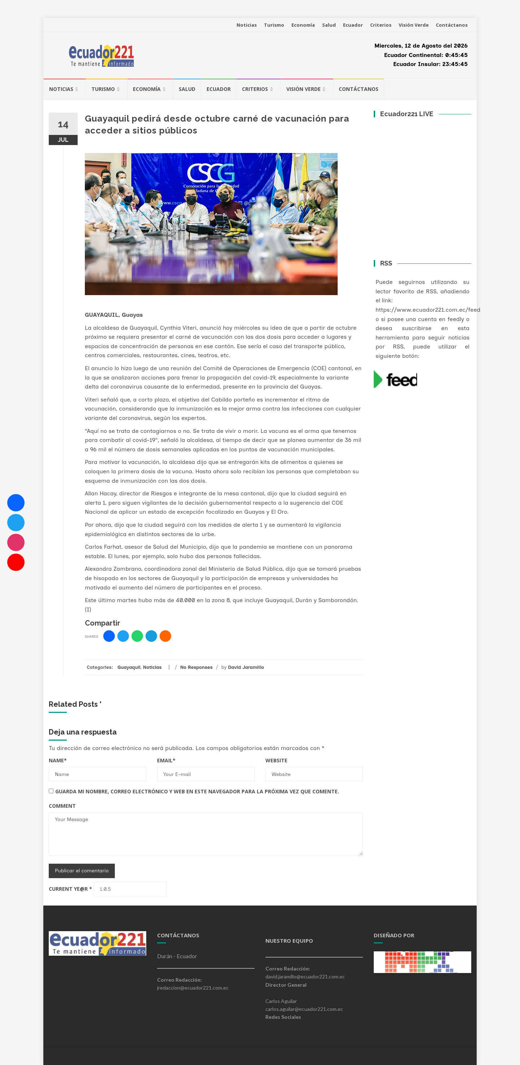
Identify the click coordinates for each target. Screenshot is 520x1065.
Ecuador (353, 25)
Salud (329, 25)
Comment (62, 805)
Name (58, 760)
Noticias (247, 25)
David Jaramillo (246, 667)
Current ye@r (70, 888)
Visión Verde (414, 25)
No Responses (196, 667)
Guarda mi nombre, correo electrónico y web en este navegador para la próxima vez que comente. (197, 791)
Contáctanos (452, 25)
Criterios (380, 25)
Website (276, 760)
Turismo (274, 25)
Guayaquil (128, 667)
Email (166, 760)
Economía (303, 25)
